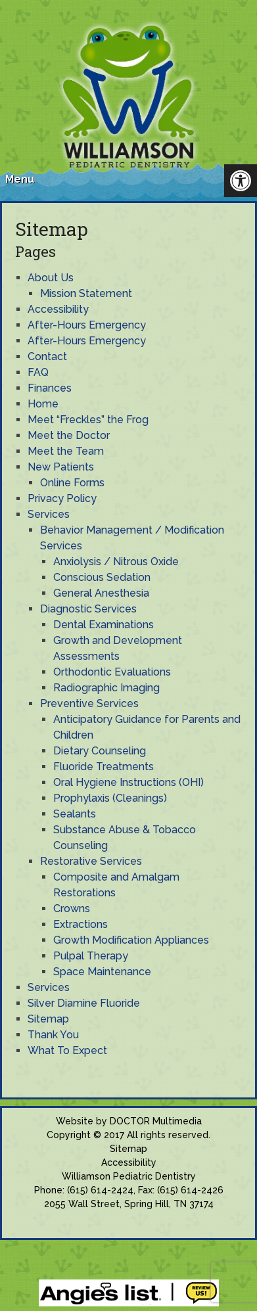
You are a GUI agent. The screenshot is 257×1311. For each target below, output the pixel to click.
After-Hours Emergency (87, 325)
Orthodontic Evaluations (112, 672)
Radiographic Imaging (106, 687)
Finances (50, 388)
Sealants (74, 814)
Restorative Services (91, 861)
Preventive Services (89, 703)
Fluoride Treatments (103, 766)
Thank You (53, 1034)
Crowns (71, 908)
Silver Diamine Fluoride (84, 1003)
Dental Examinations (103, 624)
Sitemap (48, 1019)
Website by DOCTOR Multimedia (129, 1121)
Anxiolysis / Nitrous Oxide (116, 561)
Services (49, 514)
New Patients (61, 467)
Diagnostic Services (88, 609)
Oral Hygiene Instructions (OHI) (128, 782)
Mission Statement (86, 293)
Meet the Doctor (69, 435)
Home (43, 404)
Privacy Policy (62, 498)
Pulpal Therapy (90, 956)
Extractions (80, 924)
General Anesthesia (101, 593)
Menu (19, 179)
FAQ (38, 372)
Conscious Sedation (102, 577)
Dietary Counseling (99, 751)
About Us (51, 277)
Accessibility (58, 309)
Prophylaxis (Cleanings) (110, 798)
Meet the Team (66, 451)
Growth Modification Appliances (131, 940)
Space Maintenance (102, 971)
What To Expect (67, 1050)
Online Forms (72, 482)
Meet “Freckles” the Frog (88, 419)
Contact (47, 356)
